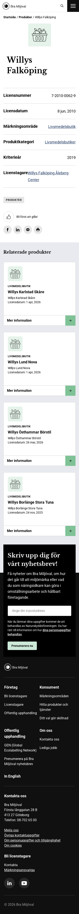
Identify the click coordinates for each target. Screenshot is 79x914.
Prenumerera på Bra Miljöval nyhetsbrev (19, 761)
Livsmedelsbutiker (60, 142)
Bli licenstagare (15, 696)
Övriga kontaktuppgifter (21, 835)
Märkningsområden (54, 696)
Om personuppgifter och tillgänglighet (32, 840)
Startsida (9, 17)
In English (12, 776)
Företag (10, 687)
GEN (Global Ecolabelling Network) (20, 747)
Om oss (46, 730)
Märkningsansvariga (19, 870)
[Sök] (62, 6)
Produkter (25, 17)
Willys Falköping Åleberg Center (48, 176)
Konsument (49, 687)
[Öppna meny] (73, 6)
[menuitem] (22, 704)
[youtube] (24, 883)
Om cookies (13, 845)
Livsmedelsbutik (62, 126)
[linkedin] (9, 883)
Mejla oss (11, 830)
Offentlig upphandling (20, 713)
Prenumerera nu (22, 645)
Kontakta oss (49, 739)
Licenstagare (13, 705)
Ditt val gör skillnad (54, 718)
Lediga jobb (48, 748)
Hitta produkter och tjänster (54, 707)
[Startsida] (30, 6)
